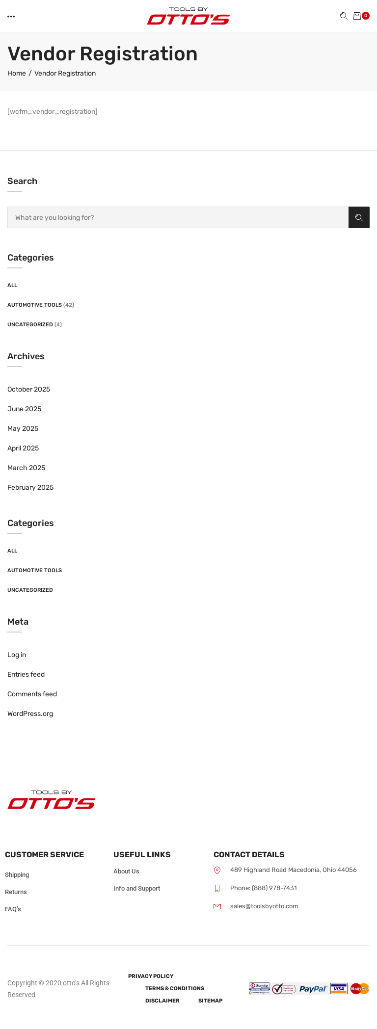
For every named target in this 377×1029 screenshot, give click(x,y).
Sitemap (210, 1001)
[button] (11, 16)
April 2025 (23, 448)
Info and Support (136, 888)
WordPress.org (30, 714)
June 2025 (24, 409)
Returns (16, 892)
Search (359, 217)
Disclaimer (162, 1001)
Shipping (17, 874)
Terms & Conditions (174, 988)
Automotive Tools (34, 305)
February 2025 (30, 487)
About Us (126, 871)
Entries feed (26, 674)
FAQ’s (13, 909)
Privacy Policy (150, 976)
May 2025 (22, 428)
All (12, 285)
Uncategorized (30, 324)
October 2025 (28, 389)
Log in (16, 655)
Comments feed (32, 694)
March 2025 (26, 468)
